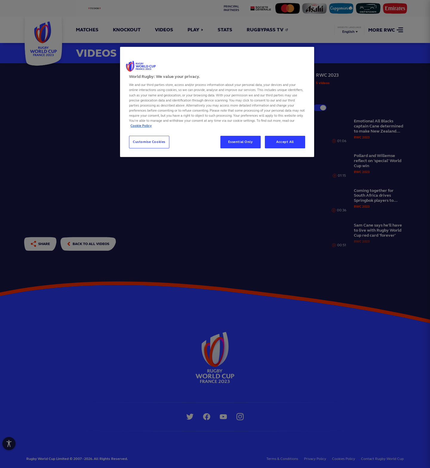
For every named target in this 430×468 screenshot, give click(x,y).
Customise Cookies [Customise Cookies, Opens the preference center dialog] (149, 142)
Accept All (285, 142)
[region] (217, 102)
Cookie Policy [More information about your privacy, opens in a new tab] (141, 126)
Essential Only (240, 142)
